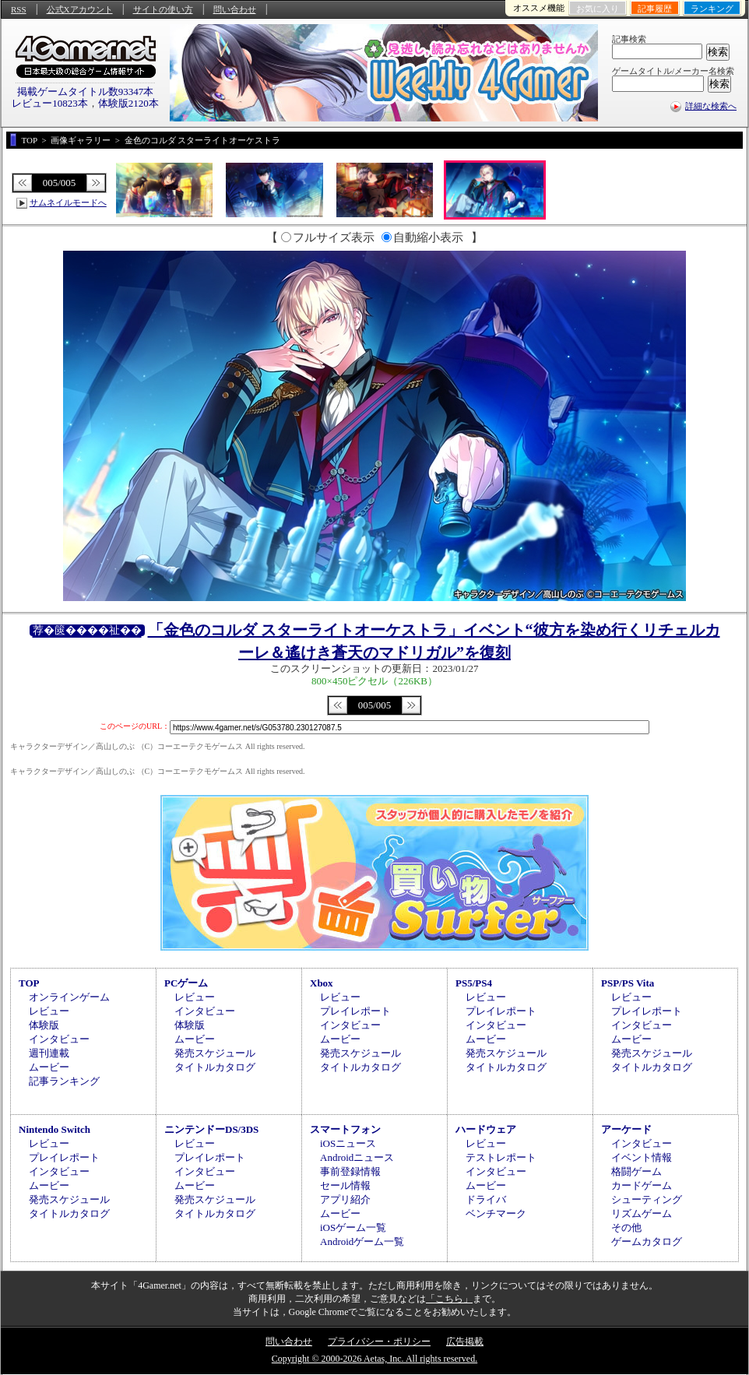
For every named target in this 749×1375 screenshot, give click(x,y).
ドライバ (486, 1199)
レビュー (49, 1011)
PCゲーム (186, 983)
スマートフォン (345, 1129)
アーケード (626, 1129)
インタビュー (59, 1039)
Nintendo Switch (54, 1129)
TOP (29, 983)
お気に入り (597, 8)
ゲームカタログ (646, 1241)
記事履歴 (655, 8)
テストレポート (501, 1157)
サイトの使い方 (163, 9)
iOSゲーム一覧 (353, 1227)
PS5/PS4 (473, 983)
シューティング (646, 1199)
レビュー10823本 (50, 103)
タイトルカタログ (214, 1067)
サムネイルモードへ (68, 202)
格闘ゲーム (636, 1171)
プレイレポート (355, 1011)
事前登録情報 (350, 1171)
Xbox (321, 983)
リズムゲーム (641, 1213)
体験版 (44, 1025)
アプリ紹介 (345, 1199)
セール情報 (345, 1185)
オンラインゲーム (69, 997)
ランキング (712, 8)
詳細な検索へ (711, 106)
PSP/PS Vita (627, 983)
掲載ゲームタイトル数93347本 (85, 91)
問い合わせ (234, 9)
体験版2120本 (128, 103)
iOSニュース (348, 1143)
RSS (18, 9)
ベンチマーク (496, 1213)
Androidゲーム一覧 (362, 1241)
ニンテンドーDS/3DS (211, 1129)
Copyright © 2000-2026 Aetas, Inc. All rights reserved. (374, 1358)
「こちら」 (449, 1298)
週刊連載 (49, 1053)
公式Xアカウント (80, 9)
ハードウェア (485, 1129)
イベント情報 (641, 1157)
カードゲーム (641, 1185)
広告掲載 (465, 1341)
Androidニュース (357, 1157)
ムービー (49, 1067)
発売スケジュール (214, 1053)
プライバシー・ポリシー (379, 1341)
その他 (626, 1227)
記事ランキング (64, 1081)
